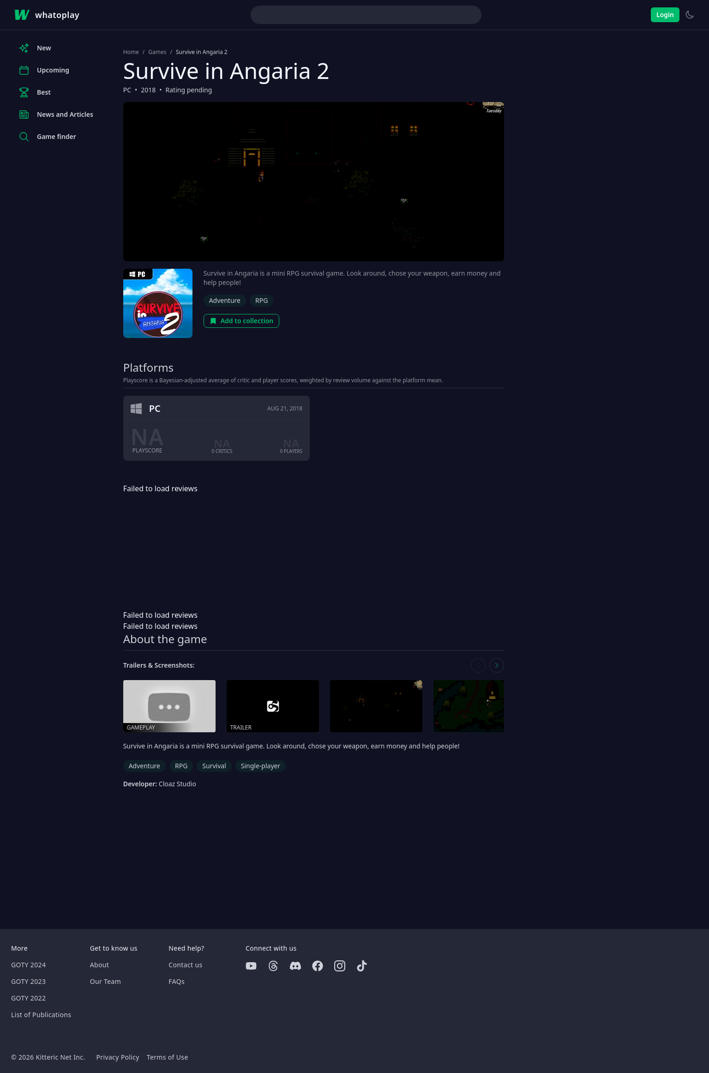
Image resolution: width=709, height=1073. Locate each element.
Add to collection (242, 320)
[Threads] (273, 965)
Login (665, 14)
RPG (261, 300)
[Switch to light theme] (689, 14)
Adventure (224, 300)
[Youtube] (251, 965)
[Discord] (295, 965)
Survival (214, 765)
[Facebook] (317, 965)
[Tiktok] (361, 965)
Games (157, 52)
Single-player (260, 765)
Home (131, 52)
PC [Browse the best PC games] (127, 89)
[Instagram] (339, 965)
